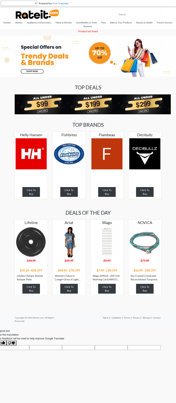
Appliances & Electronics (39, 22)
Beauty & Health (144, 22)
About (106, 317)
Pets (103, 22)
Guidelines (116, 317)
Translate (60, 3)
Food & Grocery (164, 22)
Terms (127, 317)
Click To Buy (31, 191)
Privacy (136, 317)
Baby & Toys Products (121, 22)
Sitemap (146, 317)
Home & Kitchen (64, 22)
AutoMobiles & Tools (86, 22)
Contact (157, 317)
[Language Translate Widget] (19, 3)
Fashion (7, 22)
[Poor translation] (11, 342)
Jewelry (19, 22)
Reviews (88, 26)
